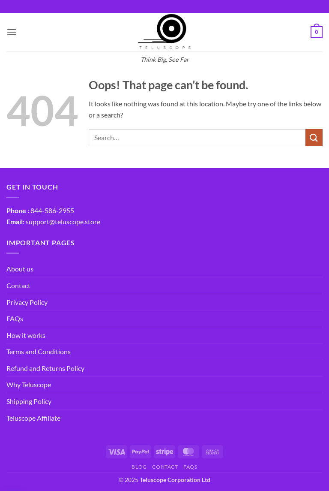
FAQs (14, 318)
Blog (139, 467)
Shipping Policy (28, 401)
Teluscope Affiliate (33, 418)
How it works (25, 335)
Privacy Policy (27, 302)
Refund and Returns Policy (45, 368)
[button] (11, 31)
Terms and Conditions (38, 351)
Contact (18, 285)
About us (19, 269)
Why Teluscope (28, 384)
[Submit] (314, 137)
